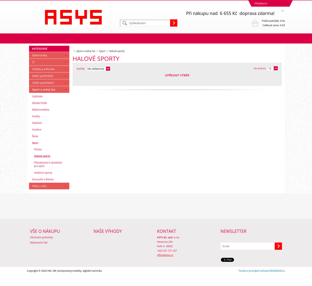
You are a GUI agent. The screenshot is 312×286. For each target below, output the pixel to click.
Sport (35, 154)
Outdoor (37, 140)
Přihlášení (259, 3)
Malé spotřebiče (42, 87)
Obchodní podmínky (41, 248)
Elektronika (39, 66)
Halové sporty (42, 167)
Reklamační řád (38, 253)
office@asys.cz (165, 266)
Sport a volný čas (43, 101)
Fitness (38, 160)
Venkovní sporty (43, 183)
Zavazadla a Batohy (43, 190)
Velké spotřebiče (43, 94)
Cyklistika (37, 107)
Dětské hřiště (39, 114)
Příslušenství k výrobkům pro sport (48, 175)
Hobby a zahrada (43, 80)
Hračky (36, 127)
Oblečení (37, 134)
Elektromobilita (40, 120)
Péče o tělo (39, 197)
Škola (35, 147)
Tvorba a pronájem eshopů (253, 282)
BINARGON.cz (277, 282)
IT (33, 73)
